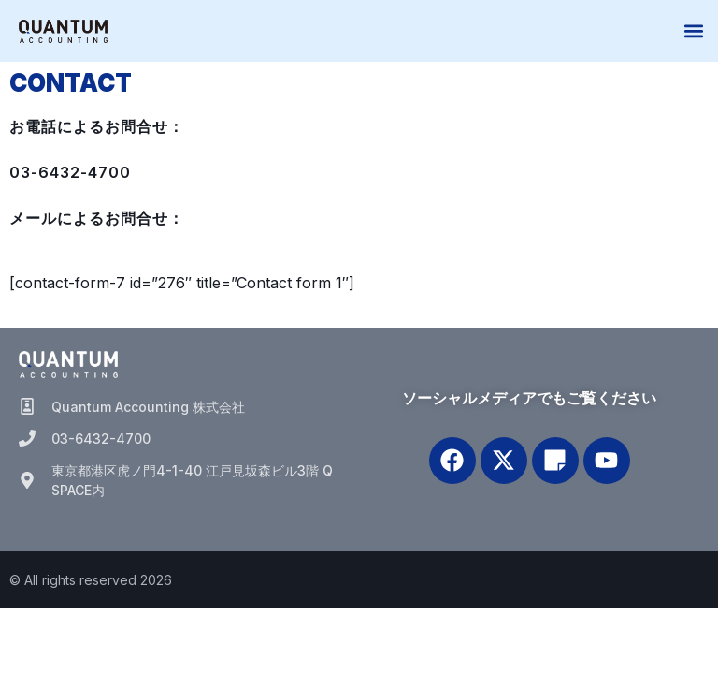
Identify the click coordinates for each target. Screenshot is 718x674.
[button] (693, 31)
